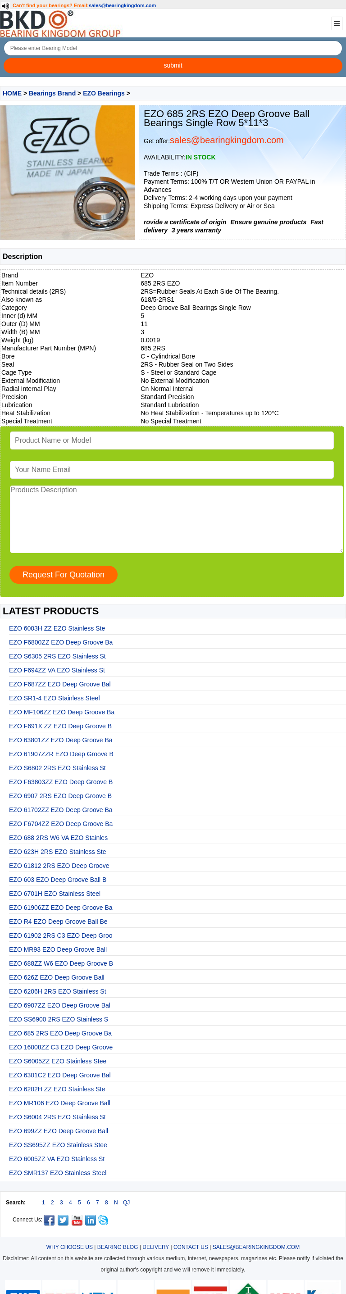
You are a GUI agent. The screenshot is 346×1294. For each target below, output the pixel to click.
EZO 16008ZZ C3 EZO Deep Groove (61, 1047)
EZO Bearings (104, 93)
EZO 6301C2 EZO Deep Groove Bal (60, 1075)
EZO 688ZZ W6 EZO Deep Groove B (61, 963)
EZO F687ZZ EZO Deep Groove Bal (60, 684)
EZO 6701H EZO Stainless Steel (54, 893)
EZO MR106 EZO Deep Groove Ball (59, 1103)
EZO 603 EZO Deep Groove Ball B (57, 879)
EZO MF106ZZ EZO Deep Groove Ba (61, 712)
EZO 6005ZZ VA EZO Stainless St (57, 1158)
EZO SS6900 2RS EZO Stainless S (58, 1019)
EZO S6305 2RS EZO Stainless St (57, 656)
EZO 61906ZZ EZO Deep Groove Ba (61, 907)
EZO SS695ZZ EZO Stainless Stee (58, 1145)
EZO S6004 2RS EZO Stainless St (57, 1117)
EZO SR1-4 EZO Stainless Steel (54, 698)
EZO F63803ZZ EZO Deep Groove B (61, 781)
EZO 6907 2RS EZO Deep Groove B (60, 795)
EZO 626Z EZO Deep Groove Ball (57, 977)
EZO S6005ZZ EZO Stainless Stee (57, 1061)
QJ (126, 1202)
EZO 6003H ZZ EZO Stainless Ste (57, 628)
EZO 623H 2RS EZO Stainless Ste (57, 851)
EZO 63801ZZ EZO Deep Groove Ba (61, 740)
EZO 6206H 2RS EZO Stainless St (57, 991)
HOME (12, 93)
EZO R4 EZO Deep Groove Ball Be (58, 921)
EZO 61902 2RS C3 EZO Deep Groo (61, 935)
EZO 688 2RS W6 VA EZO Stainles (58, 837)
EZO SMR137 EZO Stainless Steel (57, 1172)
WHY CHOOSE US (69, 1247)
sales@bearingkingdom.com (122, 5)
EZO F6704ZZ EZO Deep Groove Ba (61, 823)
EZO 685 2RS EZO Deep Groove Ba (60, 1033)
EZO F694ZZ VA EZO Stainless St (57, 670)
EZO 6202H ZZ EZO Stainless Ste (57, 1089)
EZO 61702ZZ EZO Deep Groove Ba (61, 809)
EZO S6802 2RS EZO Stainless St (57, 768)
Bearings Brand (52, 93)
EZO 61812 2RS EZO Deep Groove (59, 865)
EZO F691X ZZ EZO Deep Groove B (60, 726)
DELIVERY (155, 1247)
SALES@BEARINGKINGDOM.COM (256, 1247)
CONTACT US (190, 1247)
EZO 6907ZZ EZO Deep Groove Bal (59, 1005)
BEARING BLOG (117, 1247)
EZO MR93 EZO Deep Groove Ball (58, 949)
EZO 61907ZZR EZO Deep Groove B (61, 754)
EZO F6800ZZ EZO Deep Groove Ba (61, 642)
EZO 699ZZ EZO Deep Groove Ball (58, 1131)
